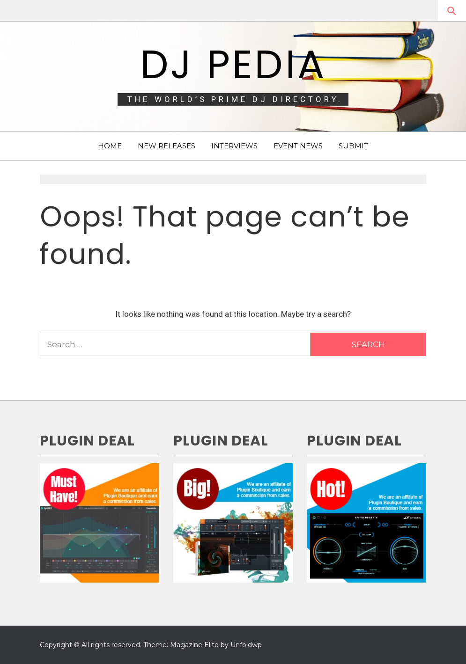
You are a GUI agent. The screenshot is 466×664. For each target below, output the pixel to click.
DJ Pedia (233, 64)
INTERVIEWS (234, 145)
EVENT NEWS (298, 145)
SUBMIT (353, 145)
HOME (110, 145)
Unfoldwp (246, 645)
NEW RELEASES (166, 145)
